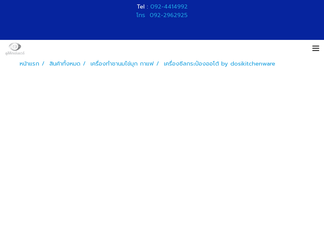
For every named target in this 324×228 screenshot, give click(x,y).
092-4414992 (169, 6)
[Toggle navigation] (316, 49)
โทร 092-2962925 (162, 15)
